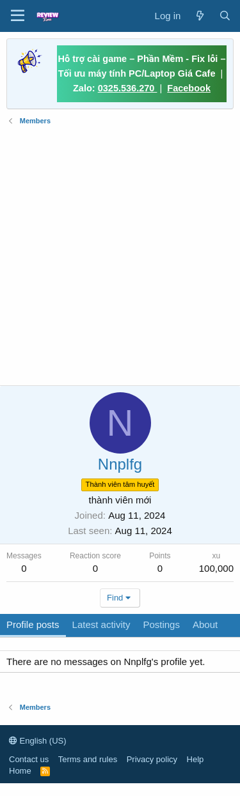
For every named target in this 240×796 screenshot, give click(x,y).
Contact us (29, 759)
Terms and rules (87, 759)
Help (195, 759)
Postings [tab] (161, 624)
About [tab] (205, 624)
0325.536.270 (127, 88)
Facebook (189, 88)
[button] (18, 16)
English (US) (38, 741)
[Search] (224, 15)
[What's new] (199, 15)
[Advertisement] (120, 256)
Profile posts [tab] (33, 624)
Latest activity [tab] (101, 624)
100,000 (216, 568)
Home (20, 771)
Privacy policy (152, 759)
